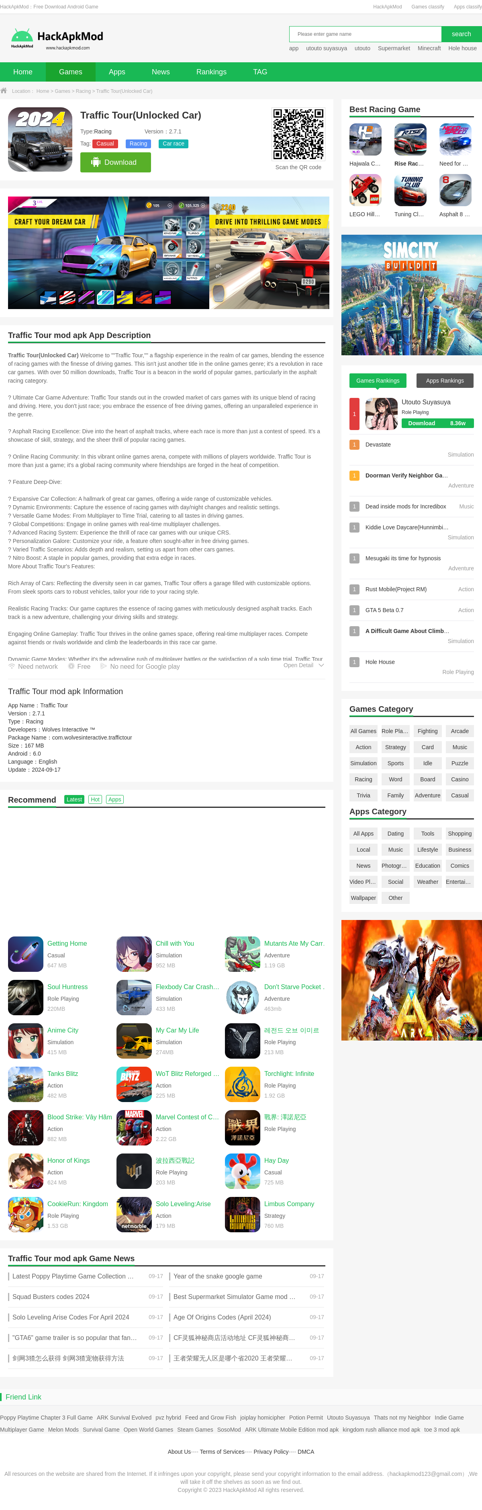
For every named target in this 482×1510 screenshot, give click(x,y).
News (161, 72)
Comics (460, 866)
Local (363, 849)
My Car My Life (177, 1030)
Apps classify (468, 7)
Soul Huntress (67, 986)
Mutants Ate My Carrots (296, 943)
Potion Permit (306, 1417)
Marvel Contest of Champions (188, 1117)
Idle (428, 763)
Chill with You (175, 943)
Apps (117, 72)
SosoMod (229, 1429)
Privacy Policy (270, 1452)
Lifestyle (427, 849)
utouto (362, 48)
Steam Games (195, 1429)
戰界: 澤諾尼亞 (285, 1117)
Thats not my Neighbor (402, 1417)
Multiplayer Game (22, 1429)
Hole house (463, 48)
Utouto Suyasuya (426, 402)
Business (460, 849)
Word (395, 779)
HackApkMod (387, 7)
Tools (428, 833)
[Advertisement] (166, 868)
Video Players (363, 882)
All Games (364, 731)
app (293, 48)
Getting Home (67, 943)
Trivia (363, 795)
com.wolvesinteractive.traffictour (92, 737)
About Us (179, 1452)
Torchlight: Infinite (289, 1073)
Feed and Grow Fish (210, 1417)
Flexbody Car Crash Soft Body (188, 986)
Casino (460, 779)
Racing (83, 91)
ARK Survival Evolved (124, 1417)
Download (113, 162)
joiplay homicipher (262, 1417)
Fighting (428, 731)
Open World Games (148, 1429)
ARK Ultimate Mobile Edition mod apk (292, 1429)
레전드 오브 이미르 (291, 1030)
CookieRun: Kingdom (77, 1204)
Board (427, 779)
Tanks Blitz (62, 1073)
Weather (428, 882)
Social (395, 882)
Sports (396, 763)
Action (364, 747)
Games (70, 72)
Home (23, 72)
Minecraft (429, 48)
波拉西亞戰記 (175, 1160)
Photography (396, 866)
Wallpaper (363, 898)
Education (427, 866)
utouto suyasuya (326, 48)
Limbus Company (289, 1204)
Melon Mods (63, 1429)
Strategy (395, 747)
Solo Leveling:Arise (183, 1204)
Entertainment (460, 882)
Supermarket (394, 48)
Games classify (428, 7)
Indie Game (449, 1417)
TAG (260, 72)
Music (460, 747)
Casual (105, 143)
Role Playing (396, 731)
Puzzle (459, 763)
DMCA (306, 1452)
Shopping (460, 833)
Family (395, 795)
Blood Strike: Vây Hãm (79, 1117)
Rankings (211, 72)
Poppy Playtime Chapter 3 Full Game (46, 1417)
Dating (396, 833)
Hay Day (276, 1160)
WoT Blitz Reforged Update (188, 1073)
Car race (173, 143)
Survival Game (101, 1429)
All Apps (363, 833)
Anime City (62, 1030)
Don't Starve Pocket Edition (296, 986)
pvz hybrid (168, 1417)
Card (428, 747)
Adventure (428, 795)
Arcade (460, 731)
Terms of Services (222, 1452)
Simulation (363, 763)
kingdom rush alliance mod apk (381, 1429)
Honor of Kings (68, 1160)
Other (395, 898)
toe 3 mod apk (442, 1429)
